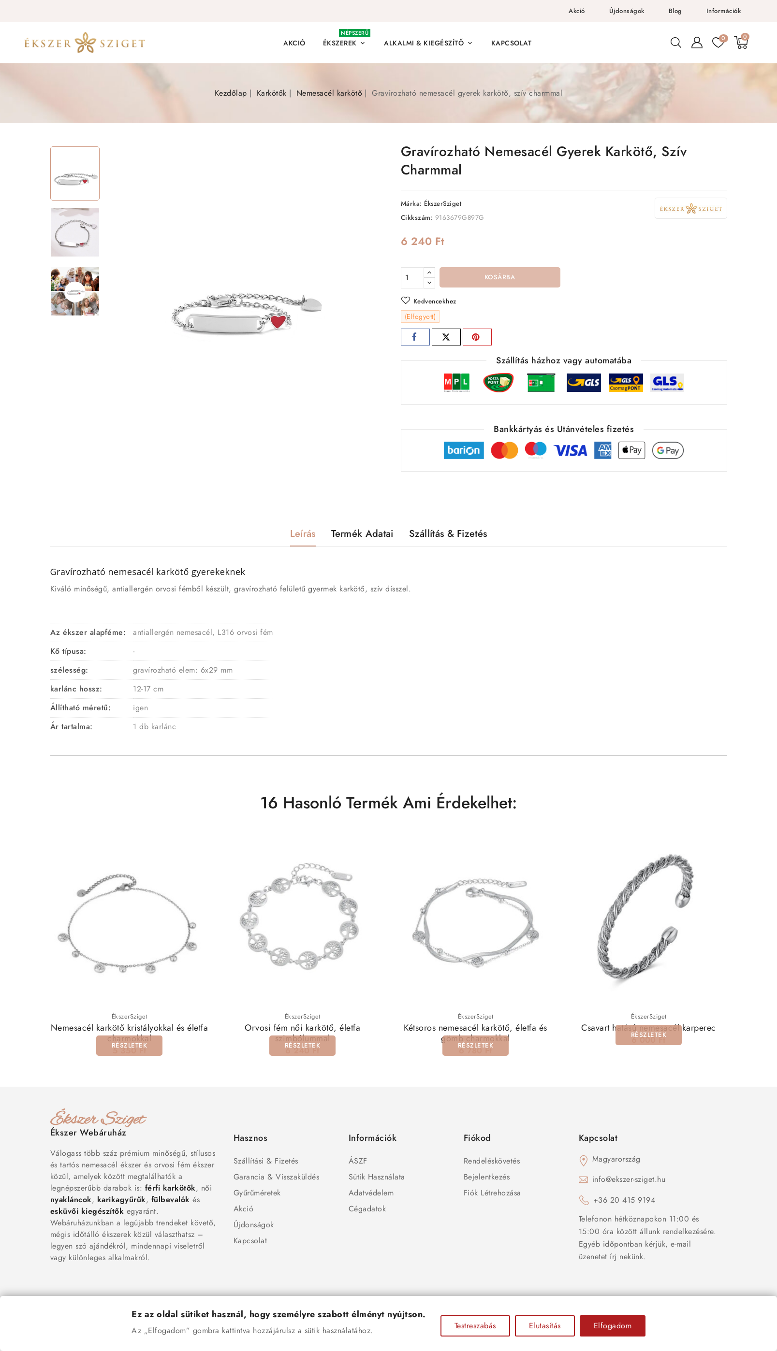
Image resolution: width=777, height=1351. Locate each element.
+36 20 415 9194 (624, 1201)
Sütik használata (377, 1178)
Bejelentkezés (487, 1178)
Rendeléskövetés (492, 1162)
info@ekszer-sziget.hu (629, 1181)
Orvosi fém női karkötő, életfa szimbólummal (302, 1035)
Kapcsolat (250, 1242)
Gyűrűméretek (257, 1194)
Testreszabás (475, 1325)
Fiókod (477, 1140)
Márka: (411, 203)
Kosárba (500, 278)
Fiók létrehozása (492, 1194)
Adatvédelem (371, 1194)
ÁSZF (358, 1162)
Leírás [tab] (303, 535)
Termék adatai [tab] (362, 535)
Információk (723, 10)
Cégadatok (367, 1210)
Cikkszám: (417, 217)
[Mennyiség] (412, 277)
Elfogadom (613, 1325)
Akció (577, 10)
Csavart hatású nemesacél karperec (648, 1030)
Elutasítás (545, 1325)
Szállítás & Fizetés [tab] (448, 535)
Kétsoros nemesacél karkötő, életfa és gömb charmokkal (475, 1035)
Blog (675, 10)
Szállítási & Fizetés (266, 1162)
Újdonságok (627, 10)
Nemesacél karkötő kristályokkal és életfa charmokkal (129, 1035)
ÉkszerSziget (442, 203)
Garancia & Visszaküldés (277, 1178)
